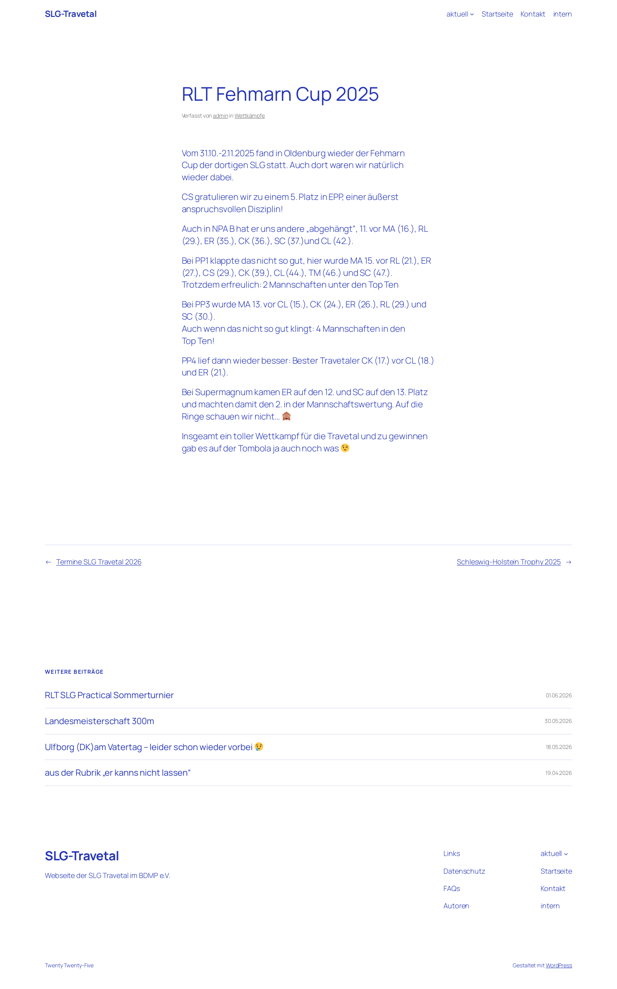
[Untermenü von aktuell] (472, 14)
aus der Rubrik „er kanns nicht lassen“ (118, 773)
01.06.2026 (559, 695)
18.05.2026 (559, 747)
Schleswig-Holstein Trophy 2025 (509, 561)
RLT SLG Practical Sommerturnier (109, 695)
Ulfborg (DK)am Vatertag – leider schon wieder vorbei (154, 747)
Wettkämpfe (250, 115)
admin (220, 115)
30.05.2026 (558, 721)
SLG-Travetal (70, 14)
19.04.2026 (558, 772)
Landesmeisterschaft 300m (99, 721)
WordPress (559, 965)
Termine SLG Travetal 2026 (99, 561)
